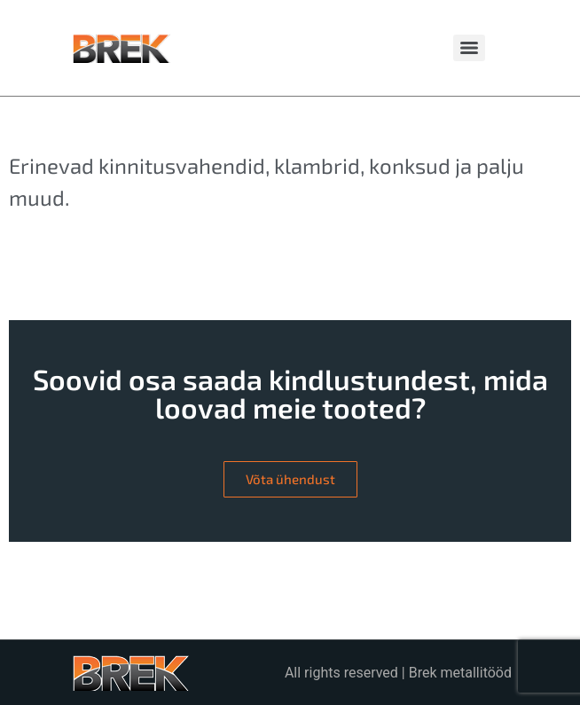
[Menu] (469, 48)
